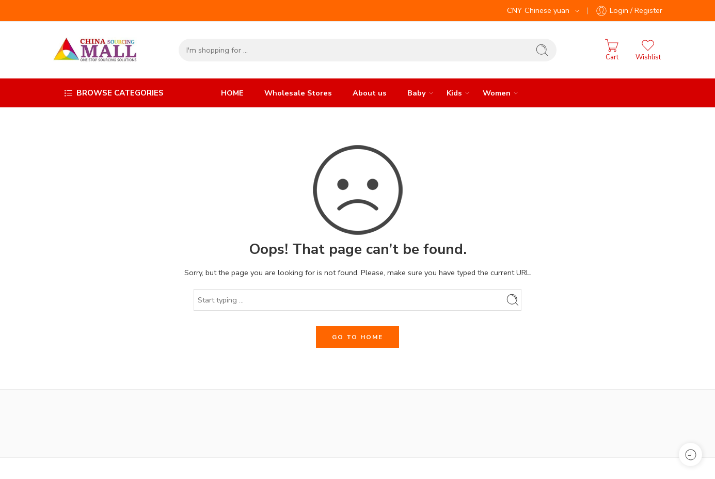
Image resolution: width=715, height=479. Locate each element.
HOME (232, 93)
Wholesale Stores (298, 93)
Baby (416, 93)
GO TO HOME (357, 337)
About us (370, 93)
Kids (454, 93)
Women (497, 93)
